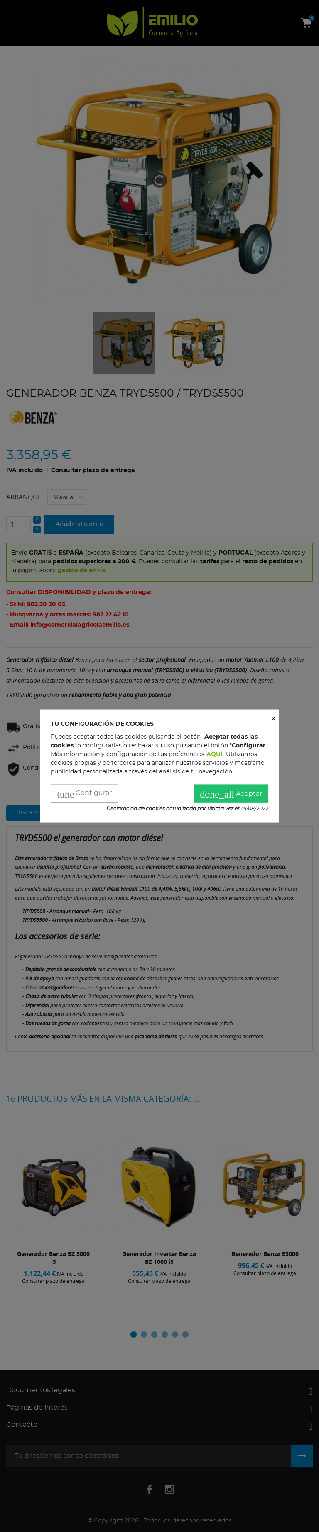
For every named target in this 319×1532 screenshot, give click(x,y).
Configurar (84, 794)
